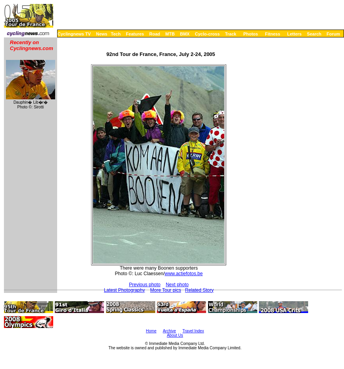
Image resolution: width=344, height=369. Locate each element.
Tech (116, 34)
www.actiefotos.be (184, 273)
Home (151, 331)
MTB (170, 34)
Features (135, 34)
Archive (169, 331)
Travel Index (193, 331)
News (102, 34)
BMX (185, 34)
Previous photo (144, 284)
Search (314, 34)
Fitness (272, 34)
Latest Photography (124, 290)
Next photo (177, 284)
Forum (333, 34)
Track (230, 34)
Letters (294, 34)
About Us (175, 335)
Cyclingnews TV (74, 34)
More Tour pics (165, 290)
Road (154, 34)
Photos (250, 34)
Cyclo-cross (207, 34)
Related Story (199, 290)
